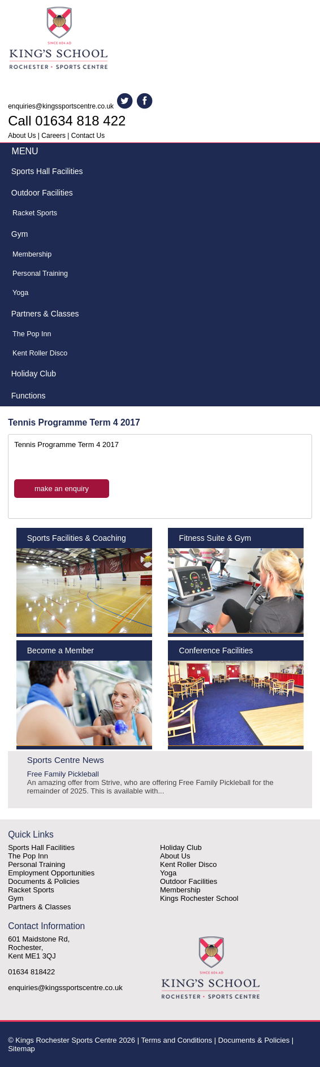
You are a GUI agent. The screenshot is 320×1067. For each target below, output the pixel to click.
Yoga (20, 293)
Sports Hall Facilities (47, 171)
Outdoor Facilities (42, 192)
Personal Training (40, 273)
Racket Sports (34, 213)
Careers (53, 136)
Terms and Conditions (176, 1040)
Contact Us (88, 136)
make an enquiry (61, 488)
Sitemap (21, 1048)
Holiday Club (33, 373)
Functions (28, 395)
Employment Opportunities (51, 873)
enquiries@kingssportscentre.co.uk (61, 106)
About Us (22, 136)
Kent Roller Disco (39, 353)
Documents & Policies (43, 881)
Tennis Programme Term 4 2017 (66, 444)
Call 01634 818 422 (67, 120)
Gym (19, 233)
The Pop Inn (31, 334)
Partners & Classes (45, 313)
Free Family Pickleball (160, 782)
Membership (31, 254)
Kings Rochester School (199, 898)
